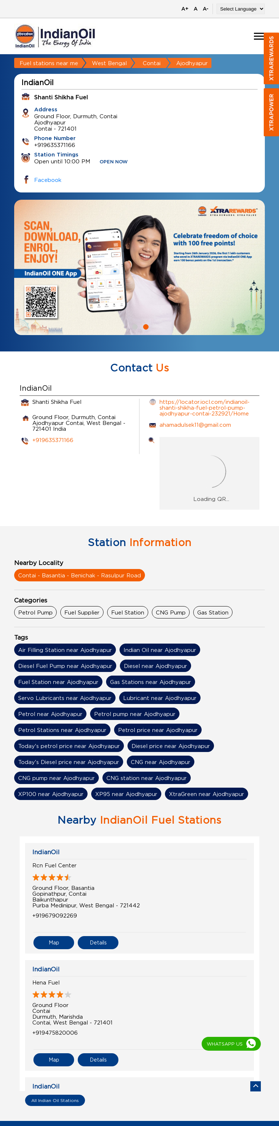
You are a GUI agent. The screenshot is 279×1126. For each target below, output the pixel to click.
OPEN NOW (114, 162)
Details (98, 942)
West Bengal (109, 63)
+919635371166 (52, 440)
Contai (152, 63)
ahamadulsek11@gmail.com (195, 424)
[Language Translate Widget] (241, 9)
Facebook (47, 180)
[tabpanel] (139, 267)
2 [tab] (145, 326)
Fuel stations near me (49, 63)
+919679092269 (54, 915)
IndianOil (46, 852)
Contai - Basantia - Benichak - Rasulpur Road (79, 575)
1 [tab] (134, 326)
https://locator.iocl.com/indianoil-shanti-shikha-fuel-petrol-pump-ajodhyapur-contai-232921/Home (204, 407)
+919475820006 (55, 1032)
